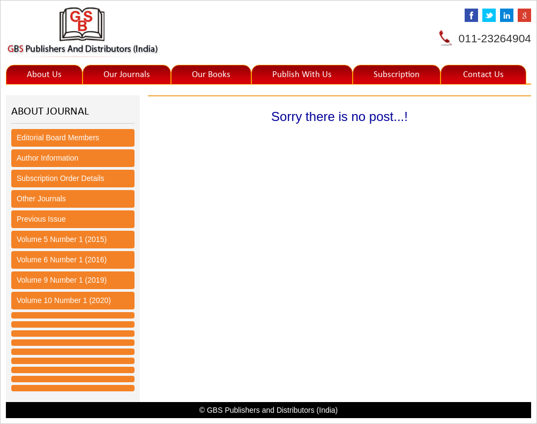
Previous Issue (41, 219)
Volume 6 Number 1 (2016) (62, 259)
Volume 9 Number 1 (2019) (62, 280)
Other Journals (41, 198)
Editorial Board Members (58, 137)
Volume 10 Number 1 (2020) (64, 300)
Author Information (47, 158)
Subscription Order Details (60, 178)
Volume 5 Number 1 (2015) (62, 239)
